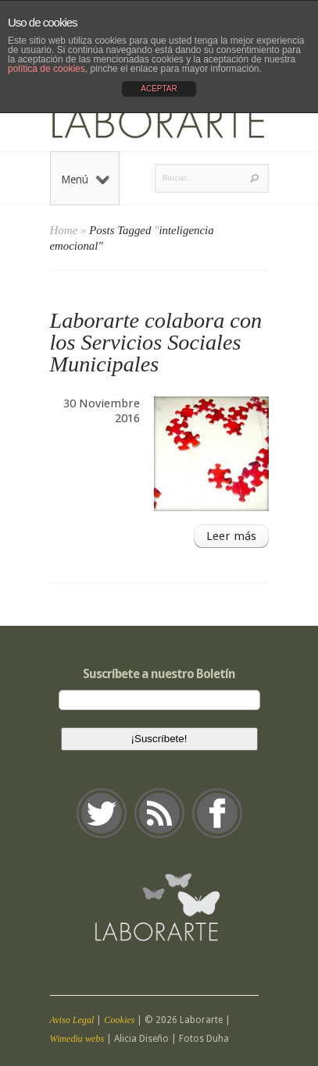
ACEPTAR (159, 88)
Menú (85, 179)
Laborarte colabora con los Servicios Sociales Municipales (156, 342)
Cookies (119, 1019)
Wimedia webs (77, 1038)
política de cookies (46, 68)
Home (64, 230)
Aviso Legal (72, 1019)
